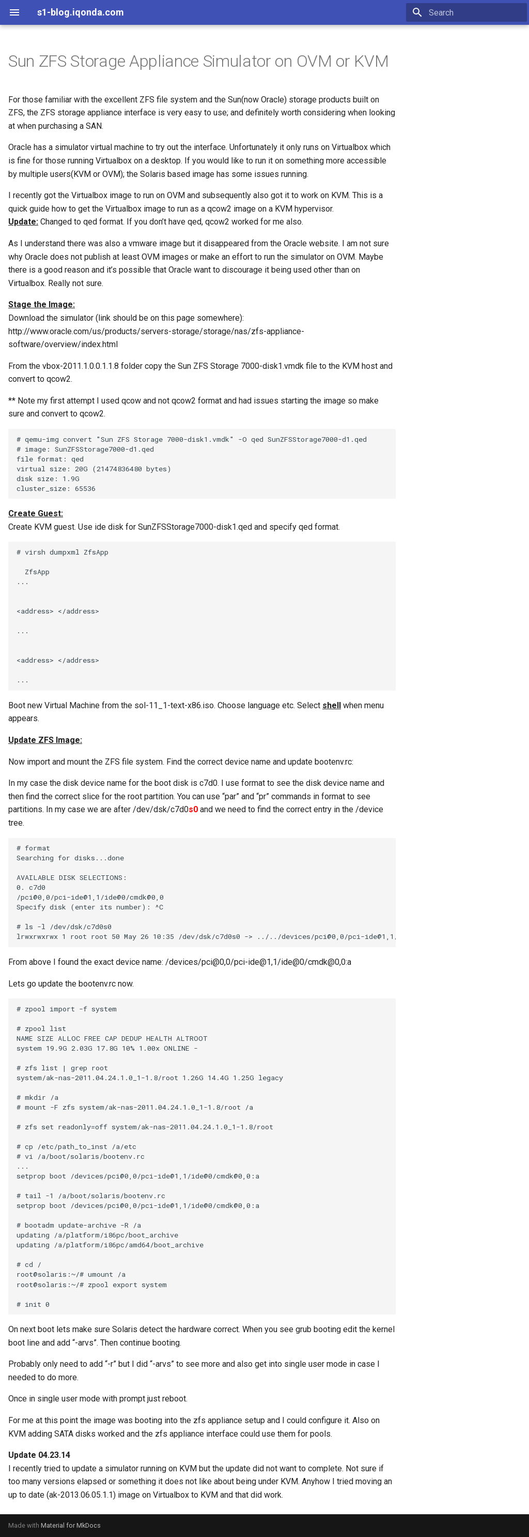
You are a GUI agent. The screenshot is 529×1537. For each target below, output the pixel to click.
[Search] (466, 12)
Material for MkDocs (71, 1525)
